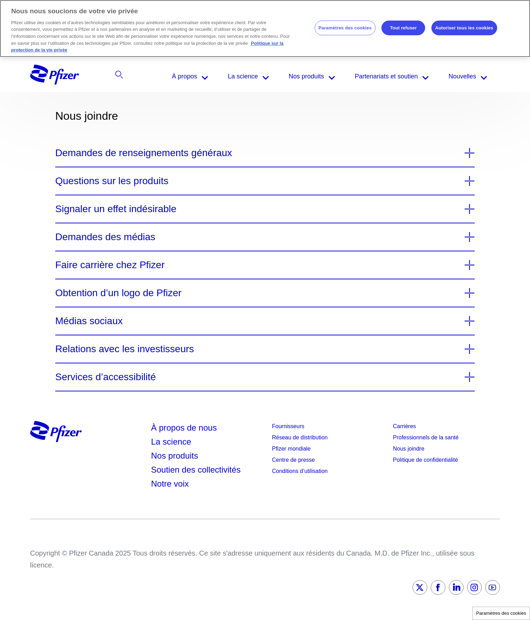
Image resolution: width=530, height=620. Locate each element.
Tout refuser (403, 27)
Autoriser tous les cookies (464, 27)
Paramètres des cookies (501, 613)
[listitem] (426, 76)
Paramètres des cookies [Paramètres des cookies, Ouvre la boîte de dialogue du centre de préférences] (345, 27)
